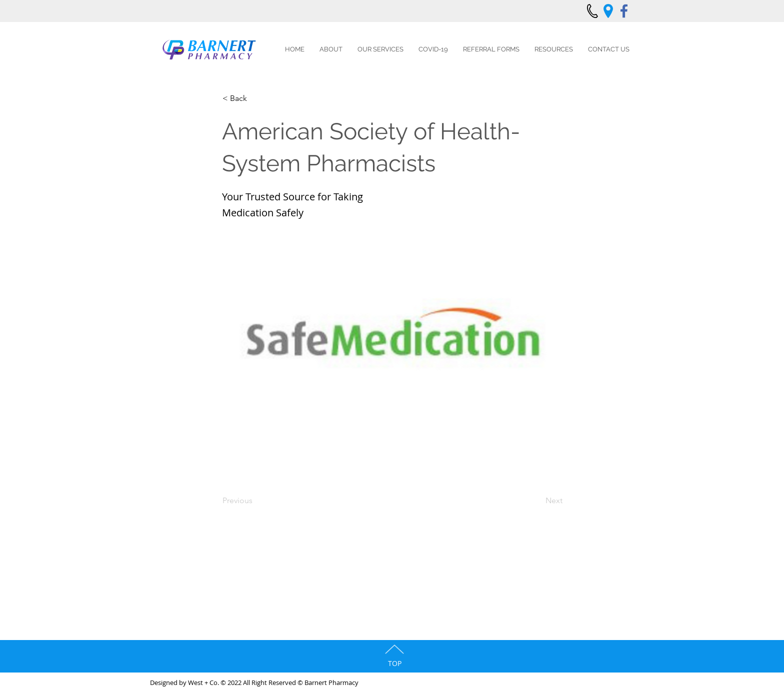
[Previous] (255, 501)
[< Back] (255, 98)
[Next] (537, 501)
